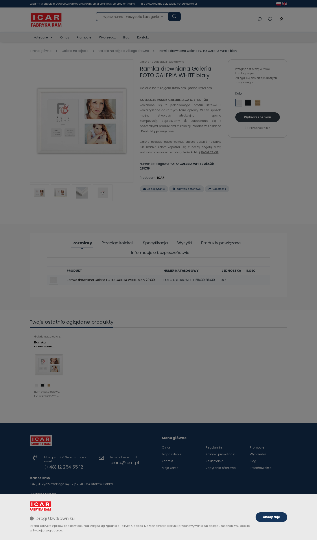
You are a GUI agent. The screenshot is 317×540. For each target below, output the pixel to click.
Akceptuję (271, 517)
